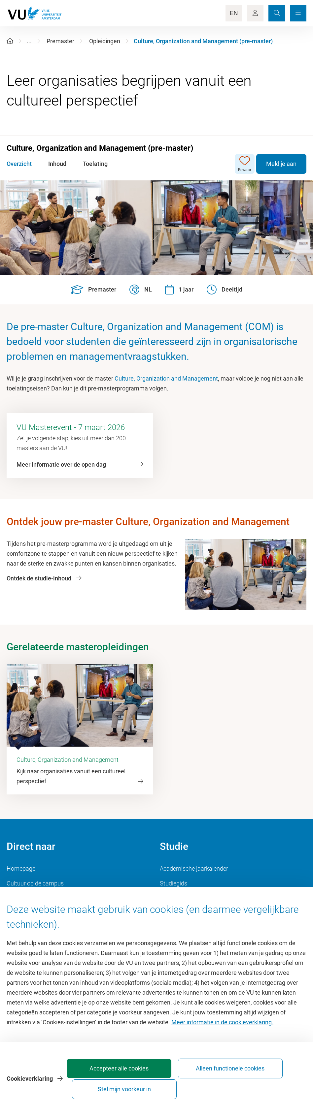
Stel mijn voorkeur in (269, 1086)
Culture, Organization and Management (166, 378)
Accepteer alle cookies (122, 1086)
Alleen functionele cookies (195, 1086)
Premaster (60, 41)
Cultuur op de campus (35, 883)
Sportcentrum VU (29, 898)
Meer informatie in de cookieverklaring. (222, 1037)
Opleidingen (104, 41)
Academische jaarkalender (194, 868)
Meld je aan (281, 163)
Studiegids (173, 883)
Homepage (21, 868)
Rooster (170, 898)
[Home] (10, 41)
